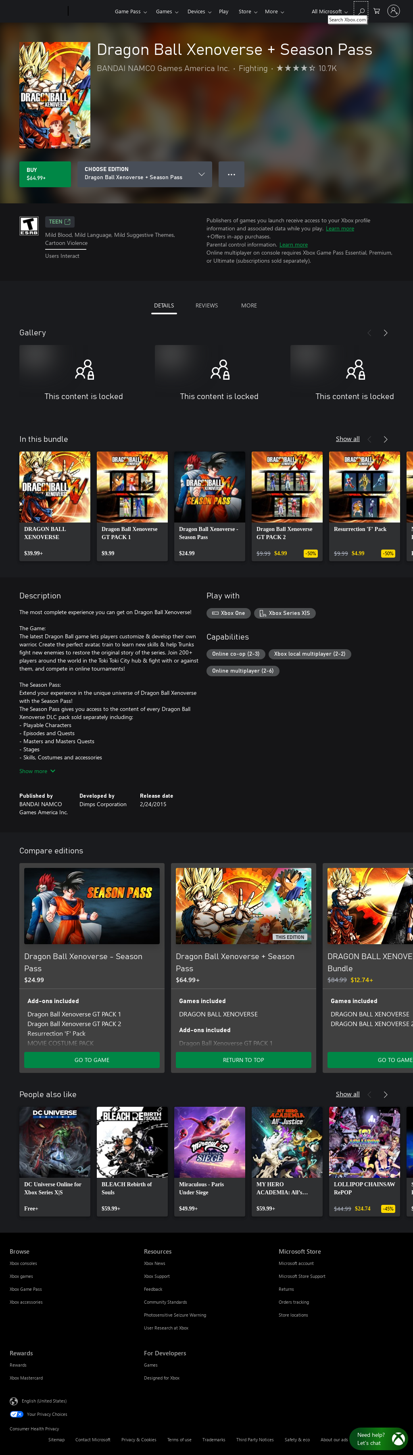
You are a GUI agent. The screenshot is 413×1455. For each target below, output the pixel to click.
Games (164, 11)
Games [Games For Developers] (151, 1364)
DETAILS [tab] (164, 305)
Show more (37, 771)
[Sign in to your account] (393, 11)
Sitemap (56, 1439)
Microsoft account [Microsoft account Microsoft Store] (296, 1263)
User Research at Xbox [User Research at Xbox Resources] (166, 1327)
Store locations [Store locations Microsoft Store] (293, 1314)
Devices (196, 11)
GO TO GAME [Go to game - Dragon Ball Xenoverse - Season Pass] (92, 1060)
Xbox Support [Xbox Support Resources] (157, 1276)
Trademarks (213, 1439)
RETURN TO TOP (243, 1060)
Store (245, 11)
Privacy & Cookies (138, 1439)
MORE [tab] (249, 305)
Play (223, 11)
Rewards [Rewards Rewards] (18, 1364)
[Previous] (369, 333)
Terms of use (179, 1439)
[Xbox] (90, 11)
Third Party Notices (255, 1439)
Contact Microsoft (93, 1439)
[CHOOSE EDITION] (144, 174)
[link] (54, 506)
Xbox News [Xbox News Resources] (154, 1263)
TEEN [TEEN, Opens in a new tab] (60, 222)
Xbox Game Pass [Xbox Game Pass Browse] (26, 1289)
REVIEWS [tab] (207, 305)
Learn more (340, 228)
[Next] (386, 333)
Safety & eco (297, 1439)
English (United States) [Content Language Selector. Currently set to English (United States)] (44, 1400)
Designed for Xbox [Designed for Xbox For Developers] (161, 1377)
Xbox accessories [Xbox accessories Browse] (26, 1301)
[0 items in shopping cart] (376, 10)
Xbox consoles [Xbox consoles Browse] (23, 1263)
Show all (348, 438)
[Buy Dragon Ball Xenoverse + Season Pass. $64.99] (45, 174)
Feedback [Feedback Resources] (153, 1289)
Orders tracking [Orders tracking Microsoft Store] (294, 1301)
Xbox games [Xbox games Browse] (21, 1276)
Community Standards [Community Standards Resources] (165, 1301)
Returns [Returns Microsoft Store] (286, 1289)
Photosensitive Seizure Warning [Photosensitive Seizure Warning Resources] (175, 1314)
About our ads (334, 1439)
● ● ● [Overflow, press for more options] (232, 174)
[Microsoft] (37, 11)
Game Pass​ (128, 11)
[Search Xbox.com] (361, 10)
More (271, 11)
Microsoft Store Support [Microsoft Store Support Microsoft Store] (302, 1276)
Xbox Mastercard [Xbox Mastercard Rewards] (26, 1377)
